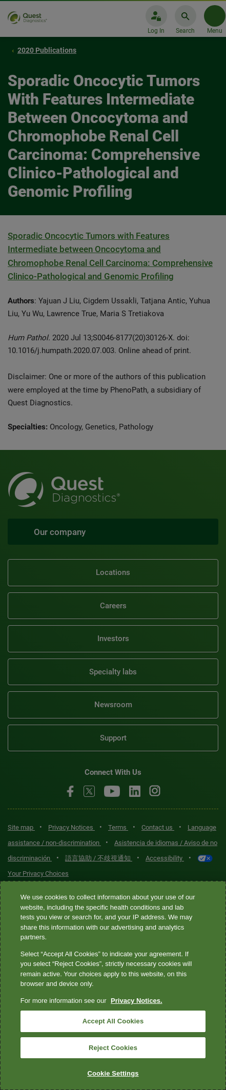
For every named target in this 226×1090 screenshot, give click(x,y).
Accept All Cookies (113, 1021)
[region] (113, 985)
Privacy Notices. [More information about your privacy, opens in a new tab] (136, 1000)
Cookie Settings (112, 1073)
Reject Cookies (113, 1048)
